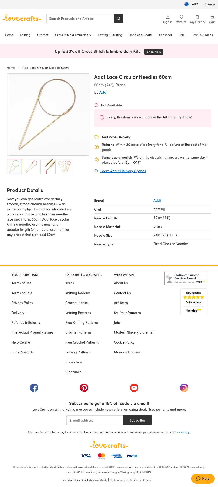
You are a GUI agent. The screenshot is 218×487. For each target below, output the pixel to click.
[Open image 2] (31, 166)
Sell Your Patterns (127, 312)
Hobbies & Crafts (140, 35)
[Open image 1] (14, 166)
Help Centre (20, 342)
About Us (121, 283)
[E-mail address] (94, 420)
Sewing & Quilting (110, 35)
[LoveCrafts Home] (109, 444)
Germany (135, 480)
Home (9, 35)
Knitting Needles (77, 293)
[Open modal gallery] (48, 114)
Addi (103, 92)
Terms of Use (21, 283)
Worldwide (101, 480)
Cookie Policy (124, 342)
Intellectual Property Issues (32, 332)
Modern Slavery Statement (134, 332)
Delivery (17, 312)
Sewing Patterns (78, 352)
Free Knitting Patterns (81, 322)
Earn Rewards (22, 352)
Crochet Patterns (78, 332)
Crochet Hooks (76, 302)
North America (118, 480)
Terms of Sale (21, 293)
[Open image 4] (64, 166)
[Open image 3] (48, 166)
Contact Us (122, 293)
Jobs (117, 322)
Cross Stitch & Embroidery (73, 35)
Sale (182, 35)
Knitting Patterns (78, 312)
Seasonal (165, 35)
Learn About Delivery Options (123, 170)
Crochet (42, 35)
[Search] (118, 18)
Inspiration (73, 362)
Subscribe (137, 420)
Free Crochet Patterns (82, 342)
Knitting (25, 35)
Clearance (73, 372)
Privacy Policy (22, 302)
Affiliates (121, 302)
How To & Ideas (202, 35)
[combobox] (80, 18)
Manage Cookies (127, 352)
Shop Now (155, 52)
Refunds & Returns (25, 322)
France (147, 480)
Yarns (69, 283)
